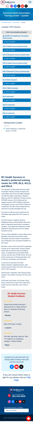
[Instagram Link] (11, 6)
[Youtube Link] (22, 6)
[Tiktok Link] (18, 6)
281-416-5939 (18, 396)
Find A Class (16, 22)
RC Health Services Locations (13, 407)
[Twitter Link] (26, 6)
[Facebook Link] (15, 6)
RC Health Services (6, 22)
